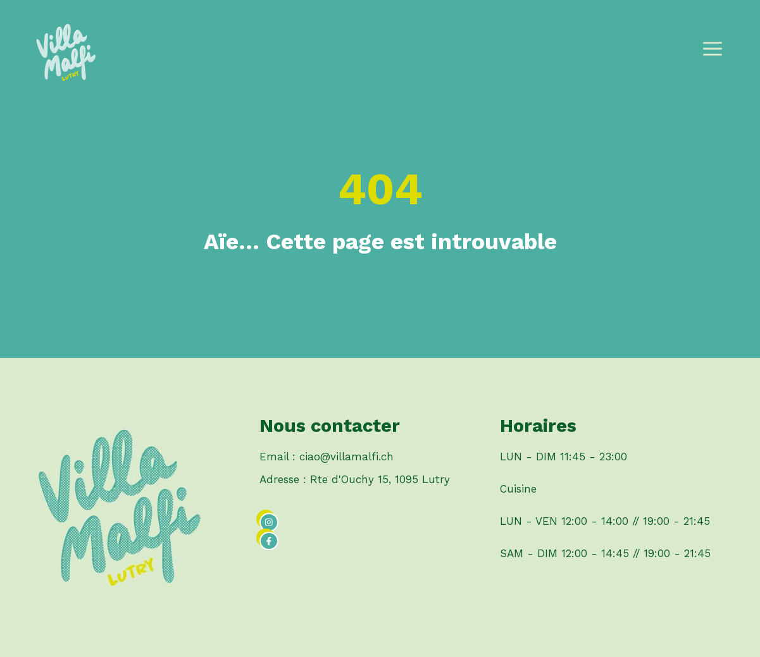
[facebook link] (268, 541)
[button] (712, 54)
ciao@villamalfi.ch (346, 456)
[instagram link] (268, 522)
